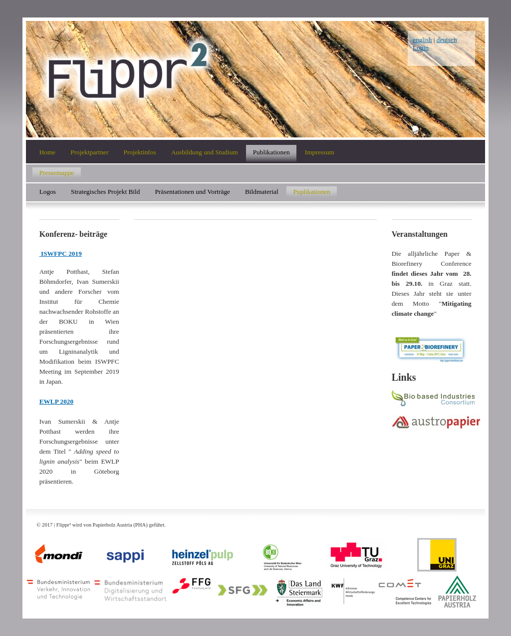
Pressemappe (56, 172)
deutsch (447, 39)
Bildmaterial (261, 191)
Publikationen (271, 152)
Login (421, 47)
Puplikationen (311, 191)
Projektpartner (89, 152)
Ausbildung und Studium (204, 152)
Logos (47, 191)
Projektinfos (139, 152)
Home (47, 152)
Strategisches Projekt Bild (105, 191)
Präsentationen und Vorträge (192, 191)
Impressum (319, 152)
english (422, 39)
